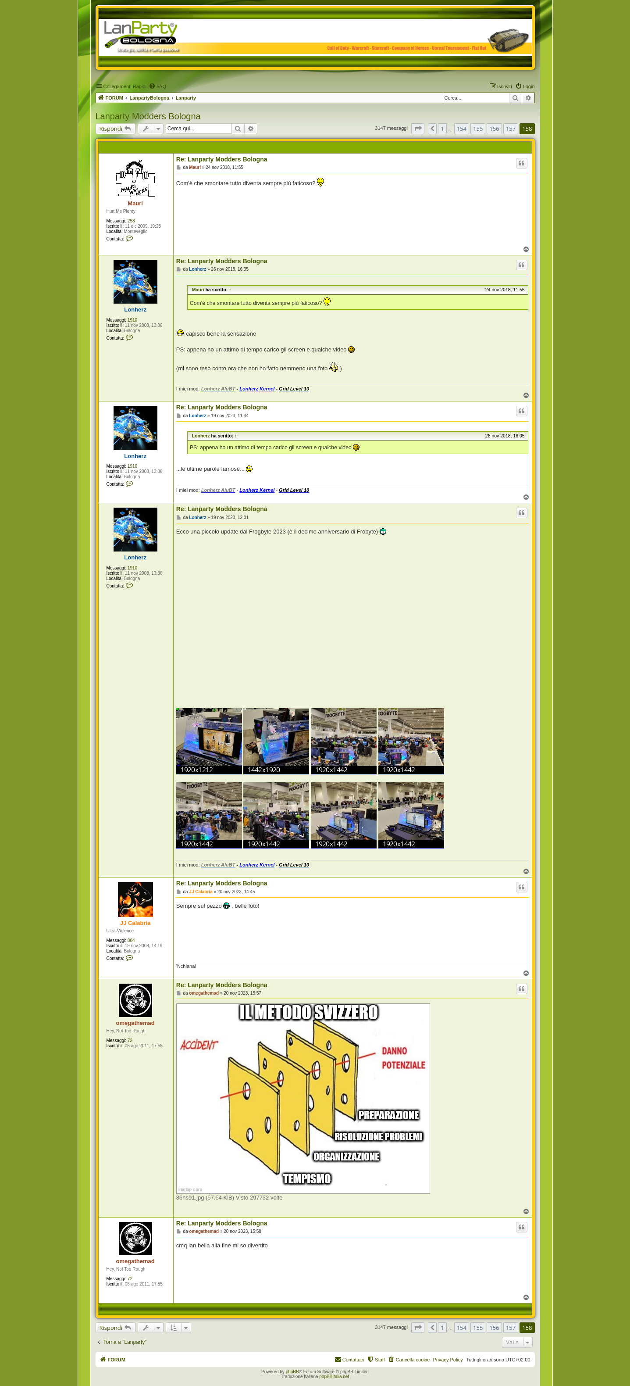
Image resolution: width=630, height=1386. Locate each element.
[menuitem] (157, 86)
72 (130, 1040)
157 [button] (511, 129)
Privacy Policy (448, 1359)
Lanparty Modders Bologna (148, 116)
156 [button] (494, 129)
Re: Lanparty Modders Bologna (221, 159)
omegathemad (135, 1023)
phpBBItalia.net (334, 1376)
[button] (417, 128)
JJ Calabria (135, 923)
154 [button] (461, 129)
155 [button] (478, 129)
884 (131, 940)
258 (131, 220)
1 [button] (442, 129)
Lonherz (135, 309)
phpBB (292, 1371)
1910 (132, 320)
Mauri (135, 203)
